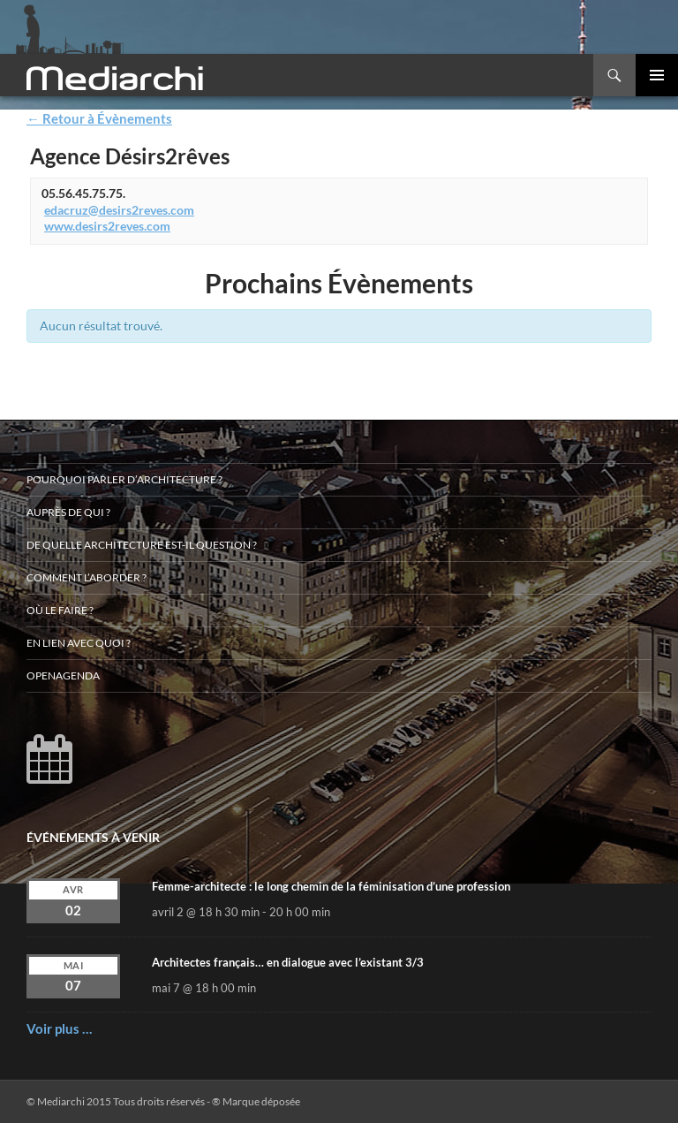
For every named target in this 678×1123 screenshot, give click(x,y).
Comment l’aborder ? (86, 577)
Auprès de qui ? (68, 512)
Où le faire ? (60, 610)
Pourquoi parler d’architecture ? (124, 479)
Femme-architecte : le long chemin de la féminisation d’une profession (331, 886)
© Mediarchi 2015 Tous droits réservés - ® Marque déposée (163, 1101)
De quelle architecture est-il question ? (141, 544)
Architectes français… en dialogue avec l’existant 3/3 (288, 962)
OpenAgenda (63, 675)
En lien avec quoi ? (78, 642)
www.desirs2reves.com (107, 225)
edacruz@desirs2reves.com (119, 209)
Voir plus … (59, 1028)
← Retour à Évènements (99, 118)
